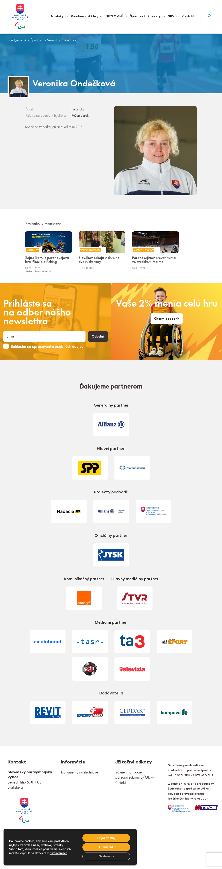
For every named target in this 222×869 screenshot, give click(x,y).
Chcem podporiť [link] (166, 318)
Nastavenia (106, 856)
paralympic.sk (17, 40)
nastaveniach (58, 853)
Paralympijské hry (87, 16)
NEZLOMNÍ (116, 16)
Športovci (137, 16)
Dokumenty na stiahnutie (79, 772)
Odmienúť (106, 847)
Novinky (59, 16)
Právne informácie (128, 772)
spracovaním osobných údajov (58, 347)
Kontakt (188, 16)
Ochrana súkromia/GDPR (134, 777)
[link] (24, 809)
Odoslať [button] (98, 336)
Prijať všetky (106, 837)
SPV (173, 16)
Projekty (156, 16)
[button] (209, 16)
